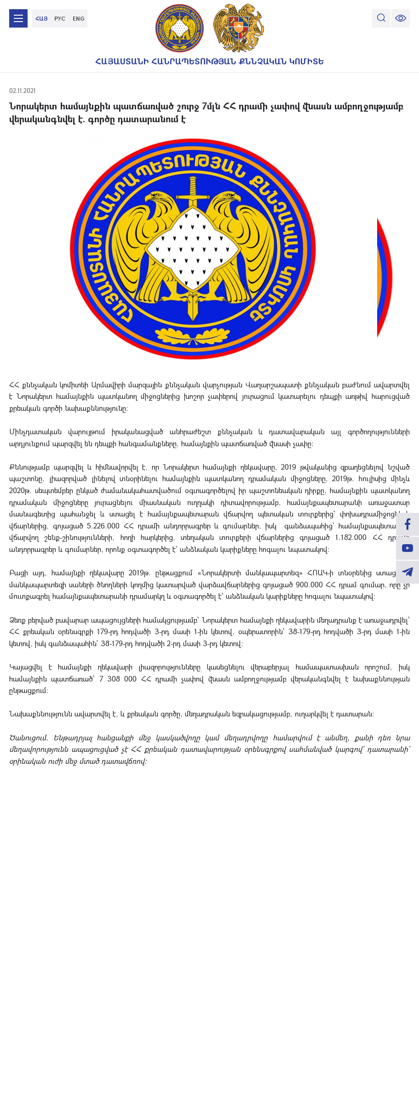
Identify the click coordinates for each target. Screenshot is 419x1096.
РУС (59, 18)
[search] (381, 18)
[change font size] (400, 18)
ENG (78, 18)
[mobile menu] (18, 18)
